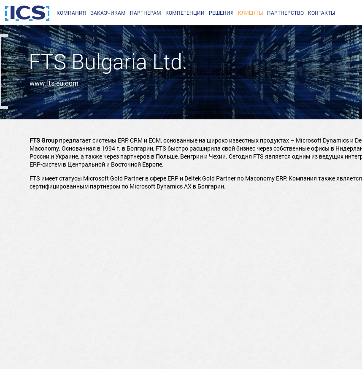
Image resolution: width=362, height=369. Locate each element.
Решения (221, 12)
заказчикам (108, 12)
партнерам (145, 12)
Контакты (321, 12)
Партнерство (285, 12)
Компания (71, 12)
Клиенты (250, 12)
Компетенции (185, 12)
